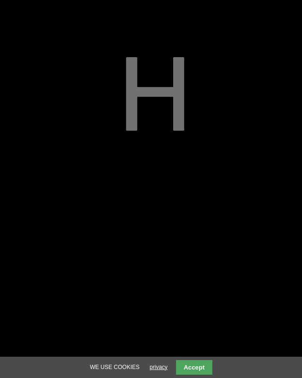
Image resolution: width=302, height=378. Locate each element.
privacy (159, 367)
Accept (194, 367)
